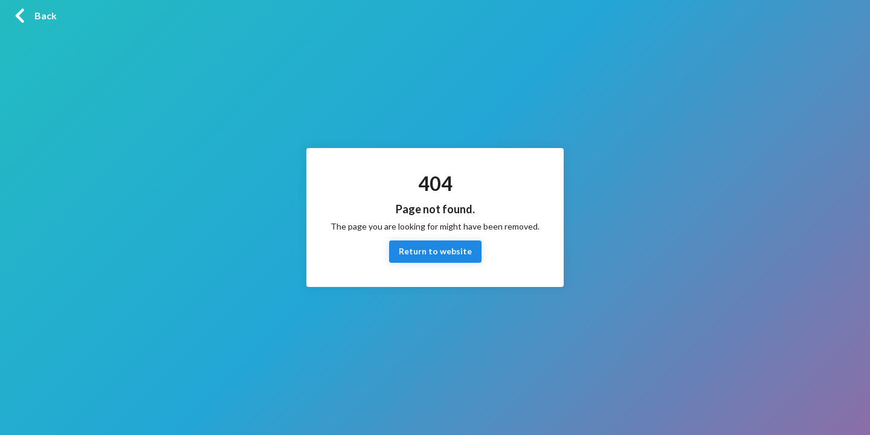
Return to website (435, 251)
